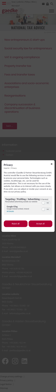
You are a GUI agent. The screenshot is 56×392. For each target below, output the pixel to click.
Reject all (16, 224)
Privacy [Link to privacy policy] (14, 168)
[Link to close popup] (52, 164)
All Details (10, 211)
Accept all (40, 224)
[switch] (46, 202)
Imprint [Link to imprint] (6, 168)
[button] (43, 202)
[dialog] (28, 196)
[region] (28, 206)
